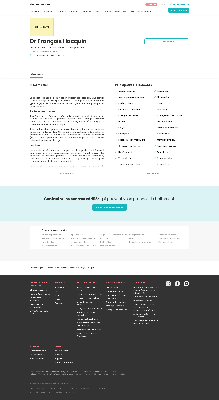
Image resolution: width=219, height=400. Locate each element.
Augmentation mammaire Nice (113, 225)
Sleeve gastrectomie (115, 295)
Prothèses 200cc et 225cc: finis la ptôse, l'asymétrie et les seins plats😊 (146, 280)
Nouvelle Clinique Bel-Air (40, 284)
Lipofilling (122, 111)
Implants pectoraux (166, 135)
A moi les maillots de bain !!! (145, 287)
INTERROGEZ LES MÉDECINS (80, 12)
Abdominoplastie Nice (51, 225)
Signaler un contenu (38, 348)
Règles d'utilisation (58, 379)
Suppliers (59, 348)
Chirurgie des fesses (128, 105)
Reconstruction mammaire (131, 129)
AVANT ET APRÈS (121, 12)
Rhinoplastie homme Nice (88, 288)
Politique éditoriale (37, 382)
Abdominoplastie (126, 81)
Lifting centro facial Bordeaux (89, 298)
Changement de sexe (129, 135)
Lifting (160, 93)
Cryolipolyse (163, 154)
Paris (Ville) (59, 277)
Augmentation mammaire (131, 87)
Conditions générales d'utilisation (60, 382)
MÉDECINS (48, 12)
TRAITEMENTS (35, 12)
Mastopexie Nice (165, 232)
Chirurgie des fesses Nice (169, 228)
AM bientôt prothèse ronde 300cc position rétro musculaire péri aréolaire (144, 297)
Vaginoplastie (125, 148)
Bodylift (122, 117)
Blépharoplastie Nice (167, 225)
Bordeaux (59, 293)
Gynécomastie (164, 111)
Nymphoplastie (164, 148)
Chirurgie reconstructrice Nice (83, 228)
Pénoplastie (162, 142)
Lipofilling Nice (48, 232)
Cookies (71, 379)
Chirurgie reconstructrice (169, 105)
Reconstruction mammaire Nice (85, 235)
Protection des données (39, 379)
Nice (57, 285)
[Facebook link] (177, 274)
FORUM (97, 12)
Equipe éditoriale (37, 344)
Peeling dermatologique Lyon (89, 284)
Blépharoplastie (125, 93)
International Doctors (64, 352)
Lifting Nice (104, 228)
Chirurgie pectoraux (114, 281)
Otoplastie (162, 99)
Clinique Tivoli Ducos (39, 280)
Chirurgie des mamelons (117, 292)
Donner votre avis (49, 51)
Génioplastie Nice (49, 235)
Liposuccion (163, 81)
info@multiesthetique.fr (62, 373)
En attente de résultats (142, 290)
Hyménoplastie (125, 142)
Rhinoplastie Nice (136, 225)
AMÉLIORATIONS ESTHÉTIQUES (143, 12)
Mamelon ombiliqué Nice (111, 235)
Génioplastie (163, 123)
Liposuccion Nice (78, 225)
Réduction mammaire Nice (53, 228)
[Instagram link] (168, 274)
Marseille (58, 289)
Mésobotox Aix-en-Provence (89, 319)
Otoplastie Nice (135, 228)
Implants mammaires (167, 117)
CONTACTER (167, 41)
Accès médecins (62, 340)
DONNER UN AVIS (178, 10)
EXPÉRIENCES (61, 12)
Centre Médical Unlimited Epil (36, 295)
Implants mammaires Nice (140, 232)
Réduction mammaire (129, 99)
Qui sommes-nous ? (38, 340)
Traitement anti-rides (129, 154)
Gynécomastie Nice (79, 232)
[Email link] (186, 273)
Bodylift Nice (105, 232)
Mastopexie (124, 123)
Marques (59, 344)
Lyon (57, 281)
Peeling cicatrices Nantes (87, 309)
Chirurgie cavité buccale (116, 299)
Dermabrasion (112, 277)
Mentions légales (101, 379)
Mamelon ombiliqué (167, 129)
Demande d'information (110, 197)
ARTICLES (107, 12)
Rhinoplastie (163, 87)
